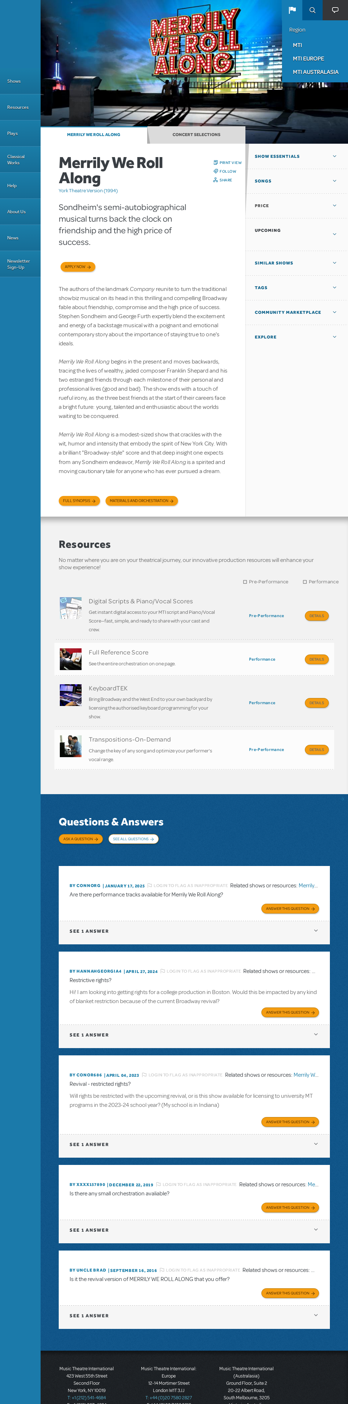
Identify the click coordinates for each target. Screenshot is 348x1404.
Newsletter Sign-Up (18, 264)
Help (12, 185)
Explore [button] (266, 337)
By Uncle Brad (88, 1245)
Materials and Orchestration (139, 500)
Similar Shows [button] (274, 263)
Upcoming (268, 230)
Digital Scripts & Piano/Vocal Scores (141, 601)
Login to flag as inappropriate (191, 866)
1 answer (89, 910)
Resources (18, 107)
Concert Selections (196, 134)
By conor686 (86, 1052)
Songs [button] (263, 181)
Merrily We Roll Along (93, 134)
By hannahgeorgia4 (96, 950)
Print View (231, 162)
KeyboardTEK (108, 681)
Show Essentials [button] (277, 156)
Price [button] (262, 205)
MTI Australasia (316, 71)
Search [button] (312, 10)
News (12, 238)
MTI (297, 45)
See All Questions (131, 826)
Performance (324, 582)
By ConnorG (85, 866)
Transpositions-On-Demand (130, 730)
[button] (292, 10)
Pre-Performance (269, 582)
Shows (14, 81)
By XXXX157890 (87, 1160)
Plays (12, 133)
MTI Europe (308, 58)
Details (317, 615)
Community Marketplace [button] (288, 312)
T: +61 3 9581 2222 (246, 1386)
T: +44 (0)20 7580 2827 (168, 1371)
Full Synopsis (76, 500)
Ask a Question (78, 826)
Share (226, 179)
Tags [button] (261, 287)
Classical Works (16, 159)
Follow (228, 171)
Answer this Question (287, 887)
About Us (16, 212)
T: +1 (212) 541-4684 (86, 1371)
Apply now (75, 266)
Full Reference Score (119, 649)
